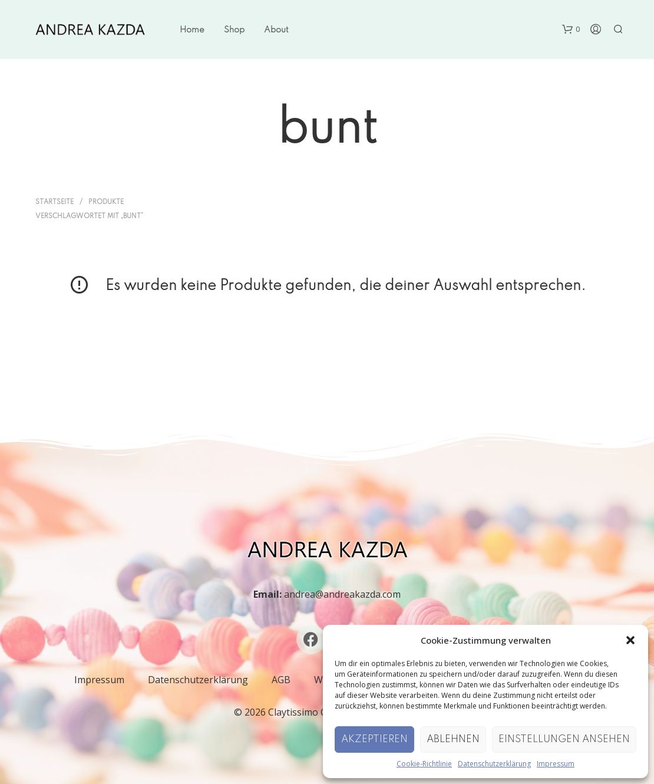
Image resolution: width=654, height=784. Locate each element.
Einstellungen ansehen (564, 739)
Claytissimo (293, 712)
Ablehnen (453, 739)
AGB (281, 679)
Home (192, 30)
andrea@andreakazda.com (342, 594)
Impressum (555, 764)
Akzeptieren (374, 739)
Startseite (54, 202)
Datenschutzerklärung (494, 764)
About (276, 30)
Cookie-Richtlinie (424, 764)
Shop (234, 30)
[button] (630, 640)
